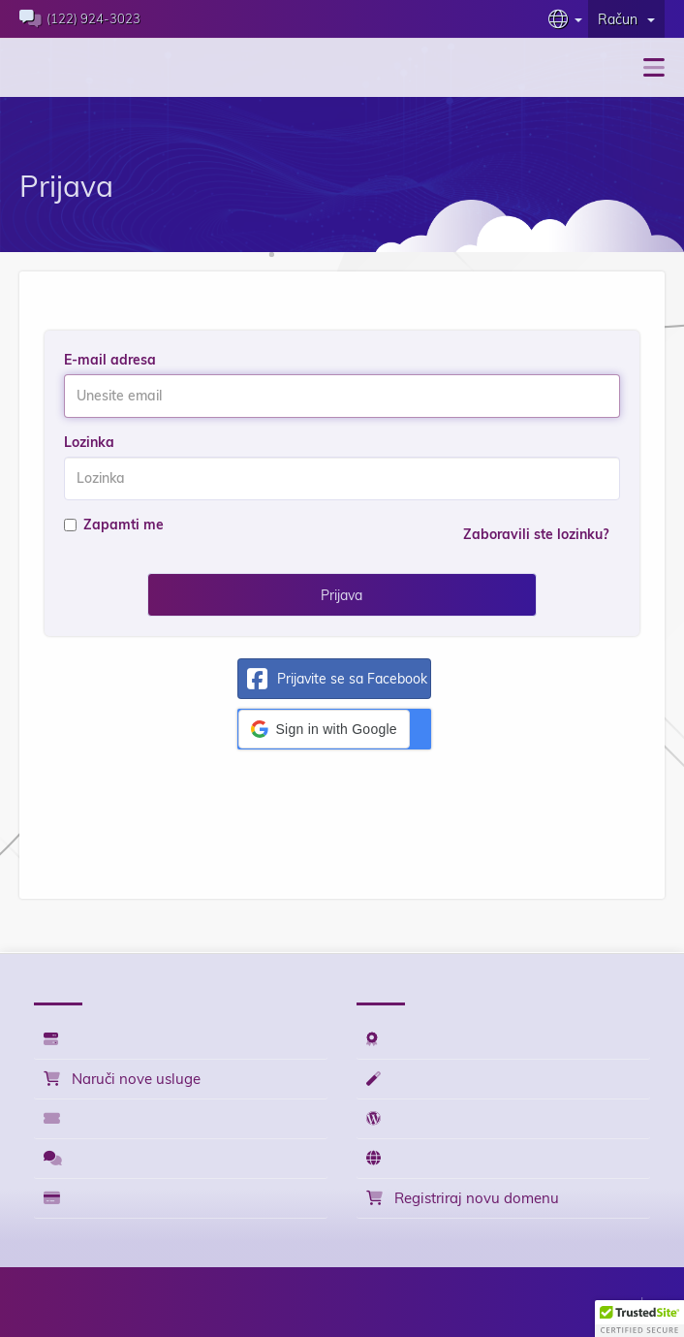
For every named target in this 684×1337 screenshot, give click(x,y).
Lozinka (89, 442)
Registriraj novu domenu (462, 1198)
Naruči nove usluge (122, 1078)
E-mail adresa (110, 359)
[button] (324, 729)
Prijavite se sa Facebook (332, 678)
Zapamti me (114, 524)
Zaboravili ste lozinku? (535, 534)
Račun (626, 19)
